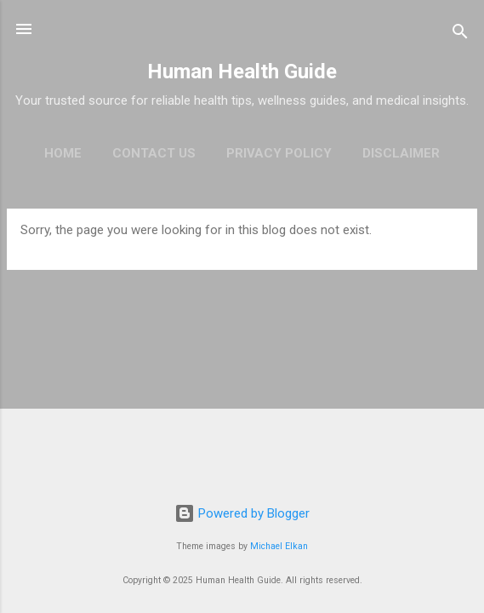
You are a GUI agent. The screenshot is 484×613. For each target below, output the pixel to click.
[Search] (460, 34)
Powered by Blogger (242, 513)
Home (63, 153)
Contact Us (154, 153)
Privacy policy (279, 153)
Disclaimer (401, 153)
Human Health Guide (242, 71)
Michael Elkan (279, 546)
